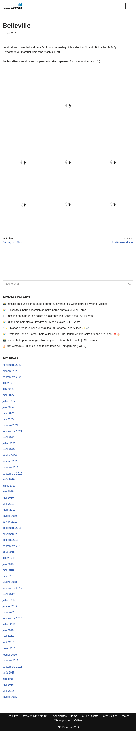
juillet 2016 (9, 624)
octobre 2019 (10, 467)
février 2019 (10, 515)
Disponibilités (59, 716)
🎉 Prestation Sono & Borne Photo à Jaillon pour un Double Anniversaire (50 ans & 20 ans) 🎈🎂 (61, 334)
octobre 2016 (10, 612)
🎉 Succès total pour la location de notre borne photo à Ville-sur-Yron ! (45, 310)
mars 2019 (9, 509)
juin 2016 (8, 630)
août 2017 (9, 594)
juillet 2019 (9, 485)
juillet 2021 (9, 443)
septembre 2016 (12, 618)
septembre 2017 (12, 588)
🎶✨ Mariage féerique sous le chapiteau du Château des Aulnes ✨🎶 (46, 328)
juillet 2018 (9, 558)
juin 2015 (8, 678)
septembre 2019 (12, 473)
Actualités (12, 716)
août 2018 (9, 551)
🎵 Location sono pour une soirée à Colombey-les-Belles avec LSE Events (48, 315)
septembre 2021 (12, 431)
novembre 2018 (12, 533)
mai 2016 (8, 636)
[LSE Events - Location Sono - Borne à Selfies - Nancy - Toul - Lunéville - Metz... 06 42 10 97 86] (13, 5)
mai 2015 (8, 684)
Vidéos (78, 720)
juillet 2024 (9, 401)
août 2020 (9, 449)
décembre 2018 (12, 527)
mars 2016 (9, 648)
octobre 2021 (10, 425)
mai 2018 (8, 570)
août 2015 (9, 672)
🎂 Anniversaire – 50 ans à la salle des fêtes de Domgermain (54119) (44, 346)
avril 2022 (8, 419)
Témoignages (62, 720)
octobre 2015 (10, 660)
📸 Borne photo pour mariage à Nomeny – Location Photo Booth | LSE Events (50, 340)
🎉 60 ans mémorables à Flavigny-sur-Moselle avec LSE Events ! (42, 322)
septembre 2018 (12, 546)
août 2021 (9, 437)
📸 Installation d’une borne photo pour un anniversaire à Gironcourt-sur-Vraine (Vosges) (55, 303)
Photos (125, 716)
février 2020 (10, 455)
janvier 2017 (10, 606)
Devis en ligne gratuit (34, 716)
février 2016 (10, 654)
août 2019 (9, 479)
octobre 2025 (10, 371)
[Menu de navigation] (129, 6)
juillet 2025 (9, 383)
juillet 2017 (9, 600)
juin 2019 (8, 491)
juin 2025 (8, 389)
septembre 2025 (12, 377)
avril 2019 (8, 503)
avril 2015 (8, 690)
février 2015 (10, 696)
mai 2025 (8, 395)
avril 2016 (8, 642)
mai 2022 (8, 413)
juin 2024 (8, 407)
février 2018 (10, 582)
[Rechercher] (64, 283)
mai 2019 (8, 497)
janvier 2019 (10, 521)
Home (73, 716)
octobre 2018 (10, 539)
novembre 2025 (12, 364)
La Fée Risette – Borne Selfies (99, 716)
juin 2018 (8, 564)
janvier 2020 (10, 461)
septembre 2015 (12, 666)
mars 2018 (9, 576)
